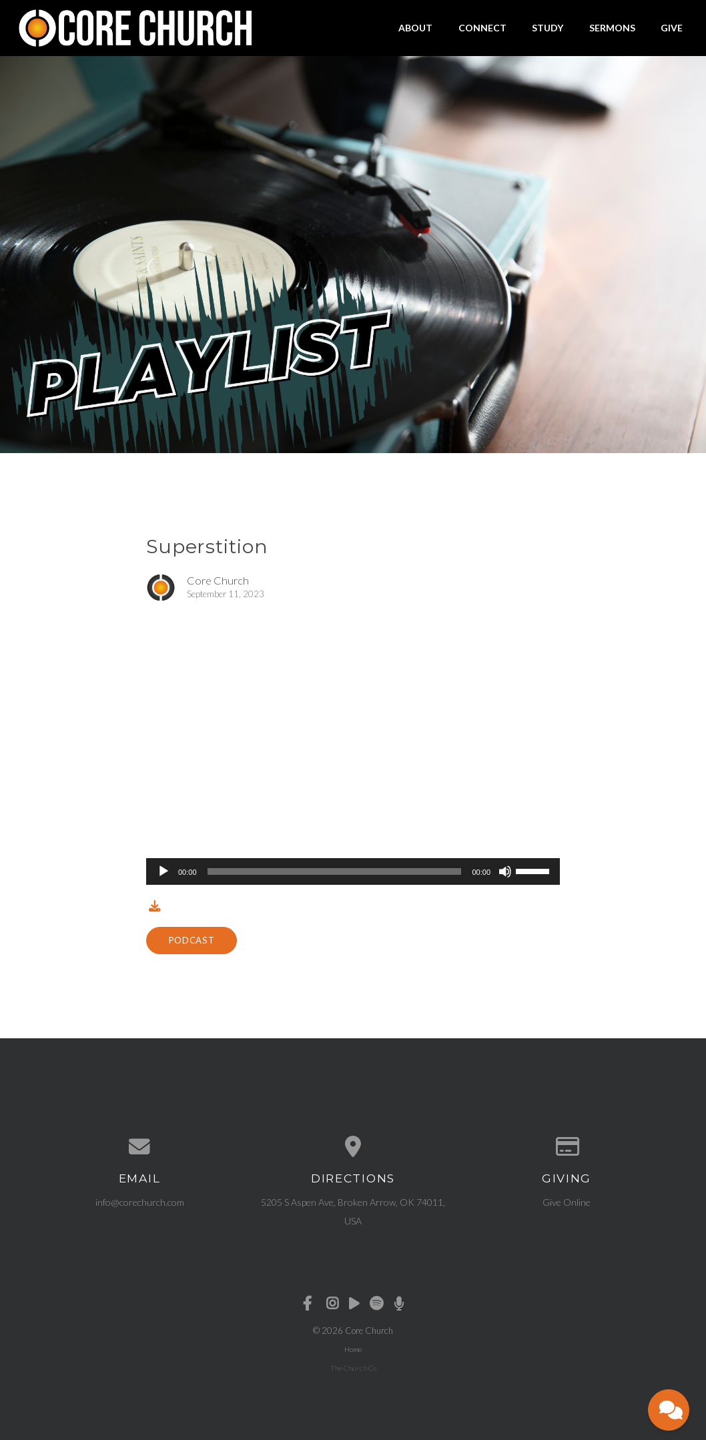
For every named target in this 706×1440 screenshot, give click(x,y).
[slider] (335, 871)
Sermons (612, 27)
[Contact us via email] (139, 1147)
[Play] (163, 871)
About (415, 27)
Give (672, 27)
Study (547, 27)
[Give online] (566, 1147)
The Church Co (353, 1368)
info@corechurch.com (139, 1202)
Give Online (567, 1202)
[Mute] (505, 871)
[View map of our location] (353, 1147)
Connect (482, 27)
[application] (353, 871)
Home (353, 1349)
